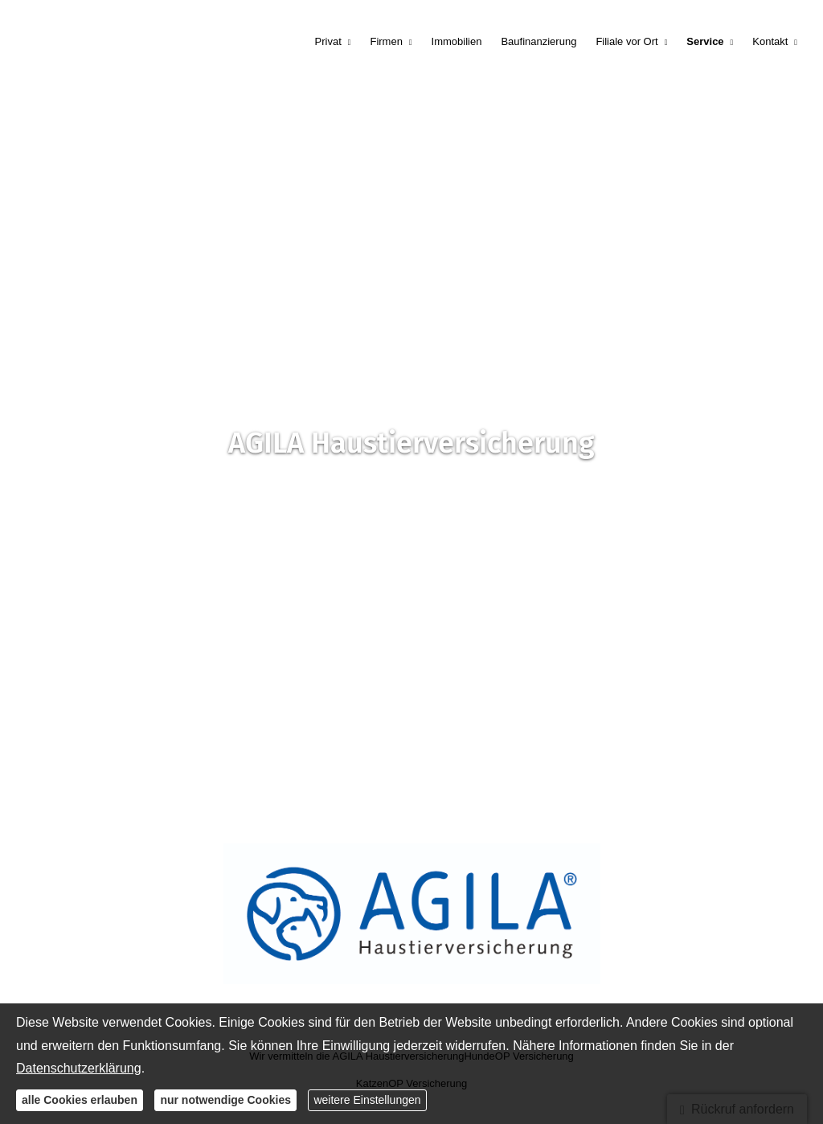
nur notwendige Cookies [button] (225, 1099)
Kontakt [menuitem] (770, 41)
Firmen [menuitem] (386, 41)
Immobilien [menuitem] (457, 41)
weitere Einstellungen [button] (366, 1099)
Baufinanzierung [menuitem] (538, 41)
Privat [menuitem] (328, 41)
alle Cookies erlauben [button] (79, 1099)
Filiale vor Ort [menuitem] (626, 41)
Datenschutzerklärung (78, 1068)
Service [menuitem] (704, 41)
